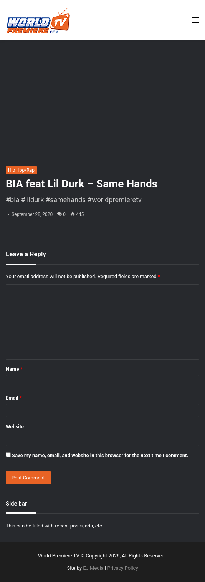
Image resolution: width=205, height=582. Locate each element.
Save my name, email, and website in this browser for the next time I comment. (100, 455)
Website (15, 426)
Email (14, 398)
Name (14, 369)
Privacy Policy (122, 568)
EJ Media (93, 568)
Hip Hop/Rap (21, 170)
